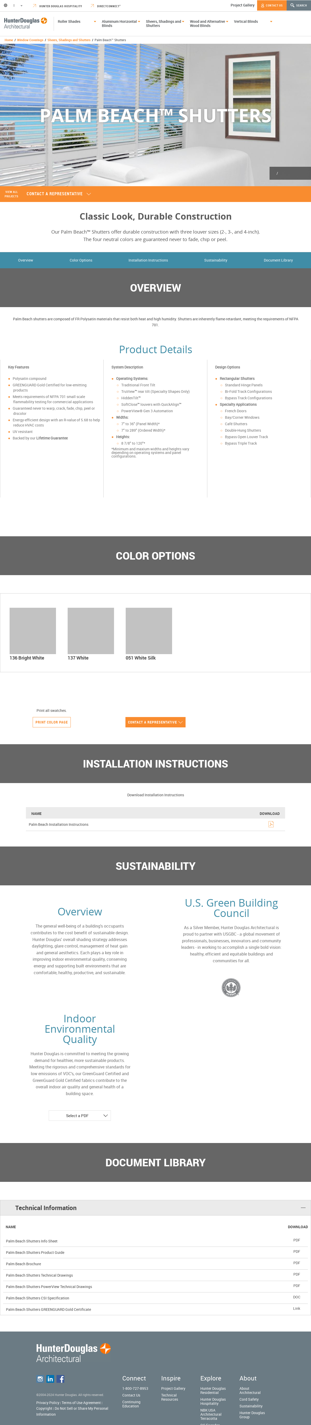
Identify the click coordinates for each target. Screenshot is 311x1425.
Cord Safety (249, 1399)
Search (299, 5)
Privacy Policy (47, 1402)
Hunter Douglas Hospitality (57, 6)
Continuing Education (131, 1403)
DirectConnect (106, 6)
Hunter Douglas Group (252, 1414)
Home (9, 40)
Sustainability (215, 260)
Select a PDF (87, 1115)
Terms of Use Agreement (81, 1402)
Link (296, 1308)
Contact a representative (155, 722)
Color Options (81, 260)
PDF (296, 1240)
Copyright (44, 1408)
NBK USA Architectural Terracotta (211, 1414)
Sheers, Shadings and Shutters (68, 40)
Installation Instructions (148, 260)
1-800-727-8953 (135, 1388)
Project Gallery (243, 5)
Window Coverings (30, 40)
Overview (25, 260)
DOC (296, 1297)
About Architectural (250, 1390)
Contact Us (272, 5)
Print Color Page (52, 722)
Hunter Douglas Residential (213, 1390)
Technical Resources (169, 1397)
